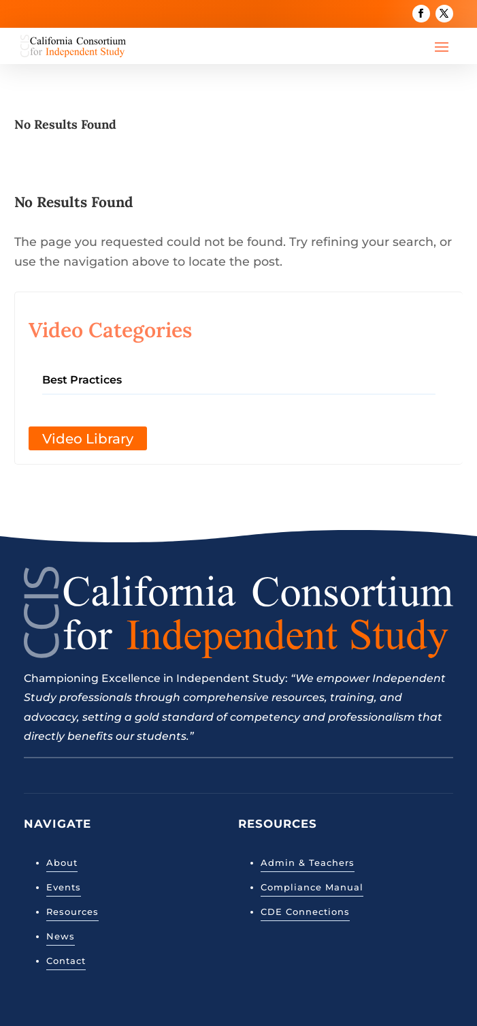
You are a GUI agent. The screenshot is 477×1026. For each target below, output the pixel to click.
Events (63, 887)
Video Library (87, 439)
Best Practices (82, 379)
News (60, 936)
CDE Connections (305, 911)
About (62, 862)
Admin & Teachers (308, 862)
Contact (66, 960)
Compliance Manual (312, 887)
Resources (72, 911)
